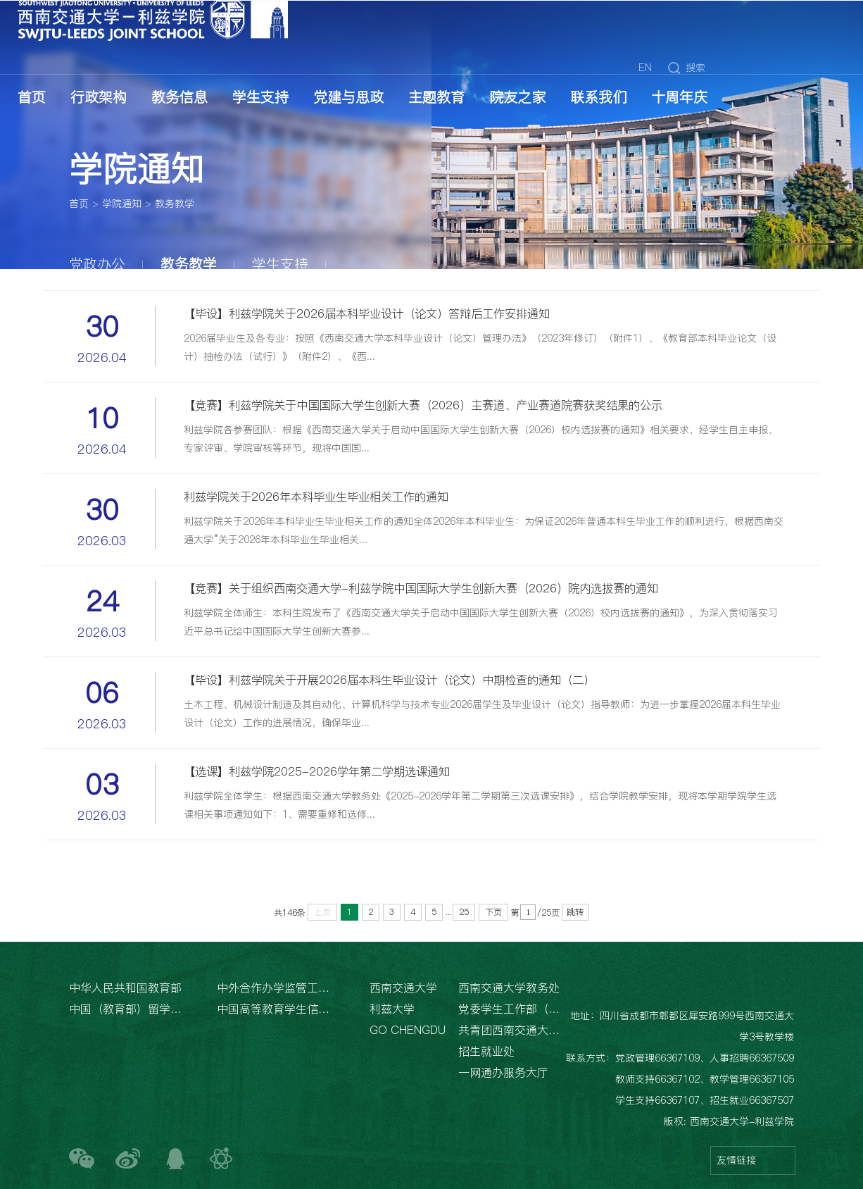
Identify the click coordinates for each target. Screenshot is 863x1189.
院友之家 (517, 97)
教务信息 (179, 97)
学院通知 (121, 204)
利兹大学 (392, 1008)
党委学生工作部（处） (510, 1008)
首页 (32, 97)
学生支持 (260, 97)
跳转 (575, 912)
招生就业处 (486, 1051)
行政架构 (98, 97)
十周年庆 (679, 97)
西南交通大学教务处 (509, 987)
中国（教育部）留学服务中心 (128, 1008)
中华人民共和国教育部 (125, 987)
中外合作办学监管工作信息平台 (276, 987)
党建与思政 (348, 97)
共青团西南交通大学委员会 (510, 1030)
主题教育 (436, 97)
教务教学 (174, 204)
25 (464, 912)
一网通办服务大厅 (503, 1072)
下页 (493, 912)
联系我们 (598, 97)
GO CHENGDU (408, 1030)
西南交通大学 (403, 987)
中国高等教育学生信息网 (276, 1008)
